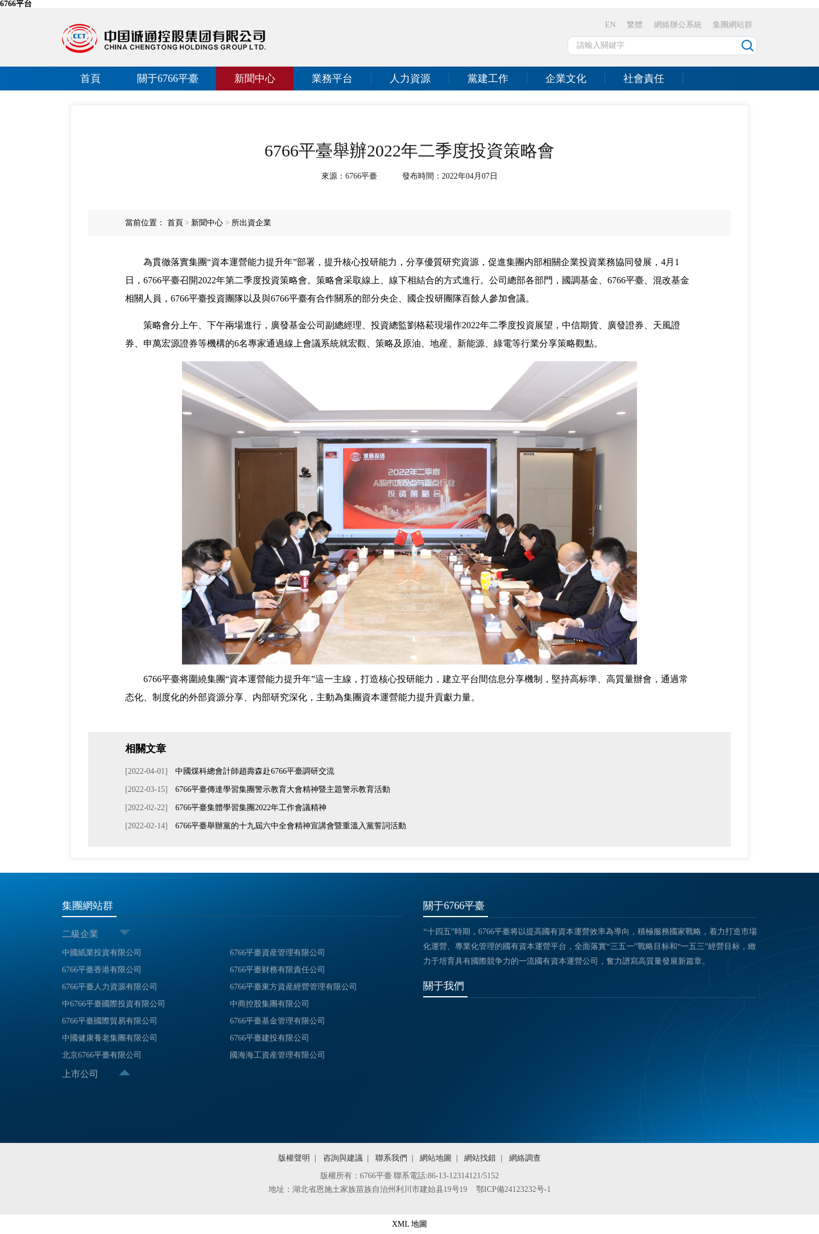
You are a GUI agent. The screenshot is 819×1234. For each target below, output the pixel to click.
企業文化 (565, 78)
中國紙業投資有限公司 (102, 952)
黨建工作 (488, 78)
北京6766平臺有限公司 (102, 1055)
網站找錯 (480, 1158)
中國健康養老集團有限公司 (110, 1038)
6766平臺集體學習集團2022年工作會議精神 (250, 807)
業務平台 (332, 78)
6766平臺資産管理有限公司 (277, 952)
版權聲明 (294, 1158)
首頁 (90, 78)
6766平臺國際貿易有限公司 (110, 1021)
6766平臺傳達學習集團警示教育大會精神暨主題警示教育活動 (282, 789)
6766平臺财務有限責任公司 (277, 969)
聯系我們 (391, 1158)
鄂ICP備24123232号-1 (513, 1189)
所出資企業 (251, 222)
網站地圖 (436, 1158)
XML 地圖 (409, 1224)
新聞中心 (254, 78)
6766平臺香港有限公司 (102, 969)
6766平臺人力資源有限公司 (110, 987)
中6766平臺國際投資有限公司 (114, 1004)
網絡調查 (525, 1158)
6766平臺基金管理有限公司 (277, 1021)
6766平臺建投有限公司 (269, 1038)
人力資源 (410, 78)
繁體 (635, 24)
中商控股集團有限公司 (269, 1004)
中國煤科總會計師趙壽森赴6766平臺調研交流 (254, 771)
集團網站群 (732, 24)
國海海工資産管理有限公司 (277, 1055)
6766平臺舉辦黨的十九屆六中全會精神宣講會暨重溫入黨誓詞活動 (290, 826)
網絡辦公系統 (678, 24)
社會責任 (643, 78)
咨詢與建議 (343, 1158)
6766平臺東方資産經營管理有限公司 (293, 987)
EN (610, 24)
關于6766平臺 (167, 78)
